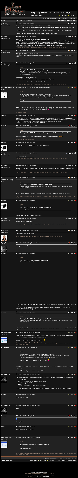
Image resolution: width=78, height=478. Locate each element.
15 (73, 18)
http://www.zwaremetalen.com (39, 472)
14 (71, 18)
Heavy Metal (38, 15)
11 (67, 18)
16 (74, 18)
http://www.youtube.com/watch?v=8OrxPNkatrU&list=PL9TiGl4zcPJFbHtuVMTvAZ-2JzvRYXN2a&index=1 (44, 388)
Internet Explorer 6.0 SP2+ (36, 475)
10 (65, 18)
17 (76, 18)
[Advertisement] (52, 6)
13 (69, 18)
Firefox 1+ (53, 475)
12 (68, 18)
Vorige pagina (62, 20)
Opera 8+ (47, 475)
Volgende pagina (71, 20)
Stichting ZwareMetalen (43, 476)
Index (32, 15)
